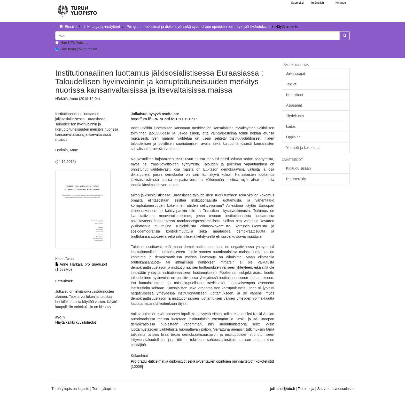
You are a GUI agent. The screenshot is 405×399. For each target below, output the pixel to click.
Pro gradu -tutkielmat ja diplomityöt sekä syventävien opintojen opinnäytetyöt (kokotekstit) (198, 27)
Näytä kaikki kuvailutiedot (75, 322)
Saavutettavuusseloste (335, 389)
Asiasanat (294, 105)
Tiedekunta (295, 116)
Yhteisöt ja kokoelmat (303, 148)
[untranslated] (197, 35)
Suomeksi (297, 2)
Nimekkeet (294, 95)
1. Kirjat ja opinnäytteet (101, 27)
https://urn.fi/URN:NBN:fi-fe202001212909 (164, 119)
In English (317, 2)
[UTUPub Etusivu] (77, 9)
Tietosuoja (306, 389)
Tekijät (291, 84)
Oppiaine (293, 137)
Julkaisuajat (295, 73)
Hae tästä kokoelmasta (76, 49)
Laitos (291, 126)
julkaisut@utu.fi (282, 389)
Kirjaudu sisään (298, 168)
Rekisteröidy (296, 179)
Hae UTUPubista (71, 43)
